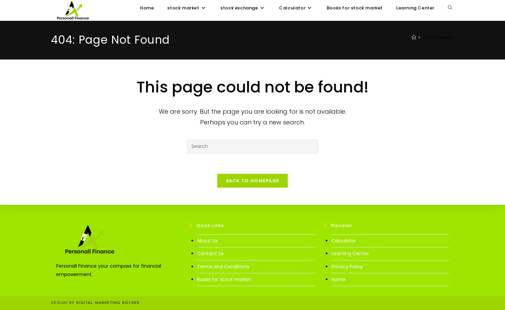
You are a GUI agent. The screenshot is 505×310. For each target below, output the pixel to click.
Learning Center (350, 253)
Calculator (343, 240)
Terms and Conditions (223, 266)
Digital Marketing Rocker (108, 303)
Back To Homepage (252, 181)
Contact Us (210, 253)
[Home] (414, 37)
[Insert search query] (252, 146)
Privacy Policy (347, 266)
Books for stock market (224, 279)
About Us (207, 240)
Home (338, 279)
